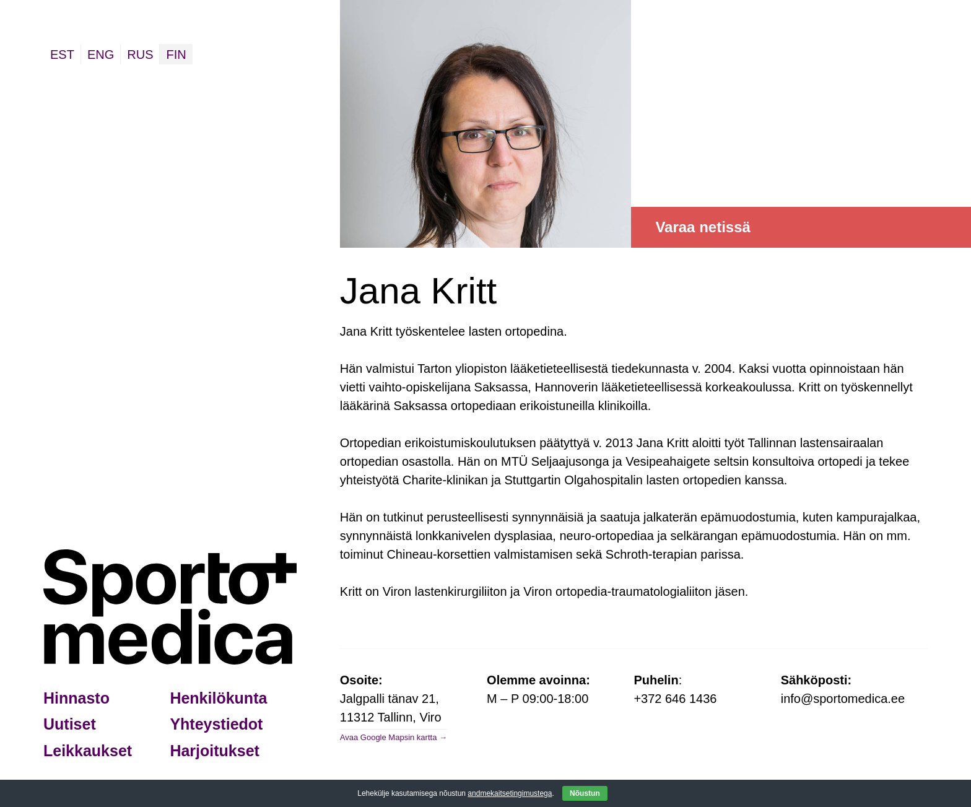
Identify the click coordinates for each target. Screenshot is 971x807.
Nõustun (585, 793)
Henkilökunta (218, 698)
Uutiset (69, 724)
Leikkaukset (87, 750)
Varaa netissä (702, 227)
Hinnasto (76, 698)
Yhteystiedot (216, 724)
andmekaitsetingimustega (510, 793)
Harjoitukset (214, 750)
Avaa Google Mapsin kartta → (393, 737)
